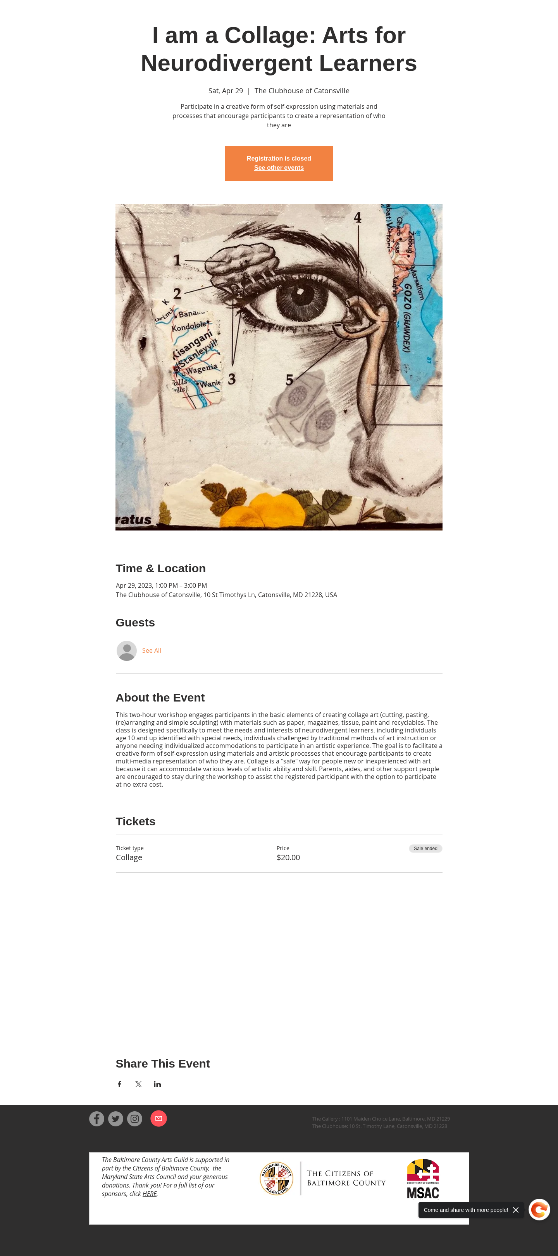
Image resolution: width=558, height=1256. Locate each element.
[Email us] (159, 1119)
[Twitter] (115, 1118)
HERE (150, 1193)
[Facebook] (96, 1118)
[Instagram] (134, 1118)
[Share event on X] (138, 1084)
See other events (279, 167)
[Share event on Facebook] (119, 1084)
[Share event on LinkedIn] (157, 1084)
